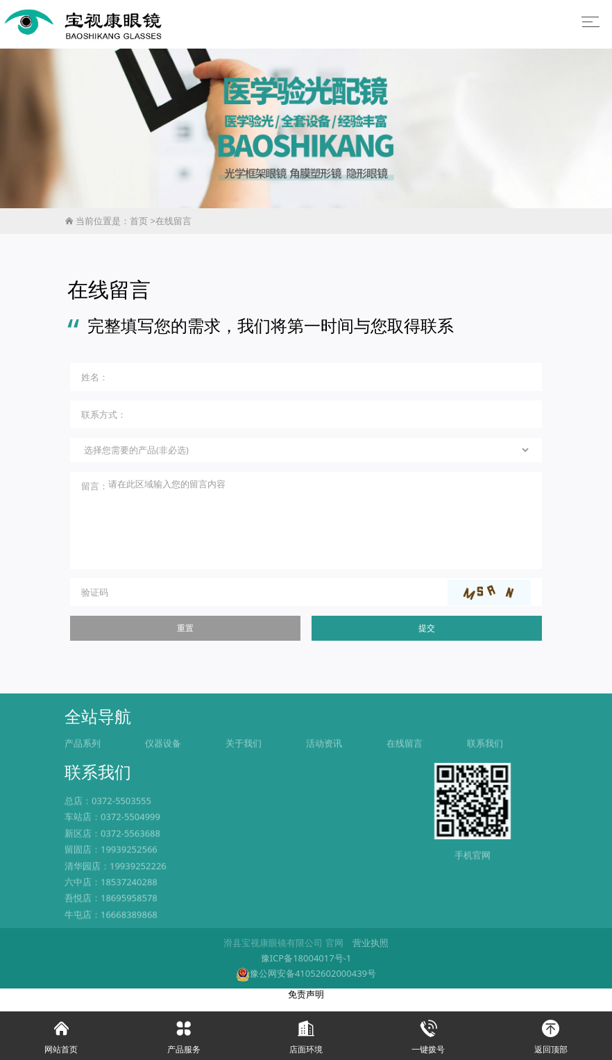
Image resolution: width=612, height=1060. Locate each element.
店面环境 (306, 1033)
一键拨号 (428, 1033)
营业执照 (370, 954)
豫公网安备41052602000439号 (306, 985)
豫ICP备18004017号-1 (306, 970)
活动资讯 (324, 763)
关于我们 (244, 763)
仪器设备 (163, 763)
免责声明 (306, 1005)
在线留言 (173, 220)
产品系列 (83, 763)
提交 (427, 629)
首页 (139, 220)
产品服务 (183, 1033)
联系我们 (485, 763)
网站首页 (61, 1033)
